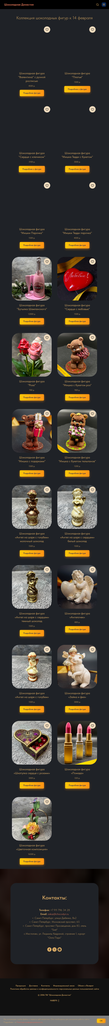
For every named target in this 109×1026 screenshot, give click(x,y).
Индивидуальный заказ (64, 985)
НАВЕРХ (54, 1000)
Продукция (21, 985)
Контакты (45, 985)
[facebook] (49, 949)
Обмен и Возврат (86, 985)
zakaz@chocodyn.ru (58, 914)
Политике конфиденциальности (30, 1022)
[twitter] (54, 949)
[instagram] (59, 949)
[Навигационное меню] (104, 4)
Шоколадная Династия (19, 4)
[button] (97, 4)
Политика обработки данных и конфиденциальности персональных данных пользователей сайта (54, 989)
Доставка (33, 985)
